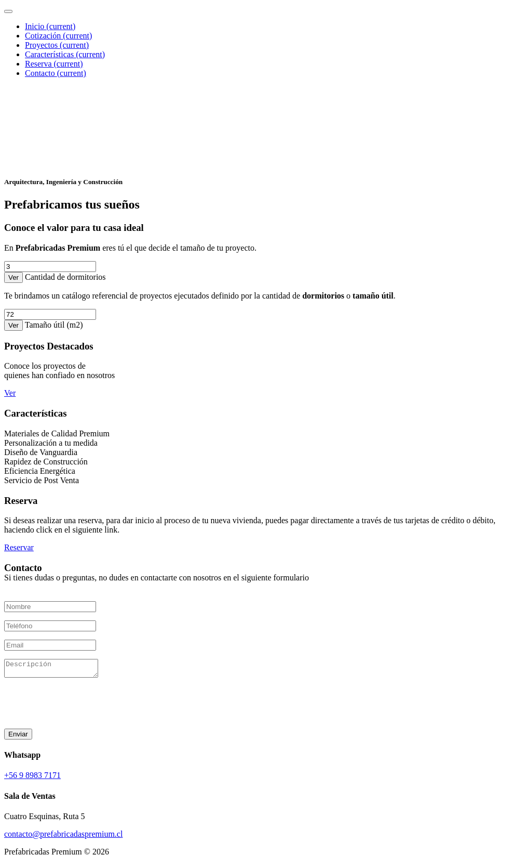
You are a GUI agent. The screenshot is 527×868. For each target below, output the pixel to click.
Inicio (50, 26)
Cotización (58, 35)
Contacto (55, 73)
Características (65, 54)
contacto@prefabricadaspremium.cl (63, 837)
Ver (13, 277)
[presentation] (83, 703)
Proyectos (57, 45)
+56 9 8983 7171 (32, 778)
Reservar (19, 547)
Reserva (54, 63)
